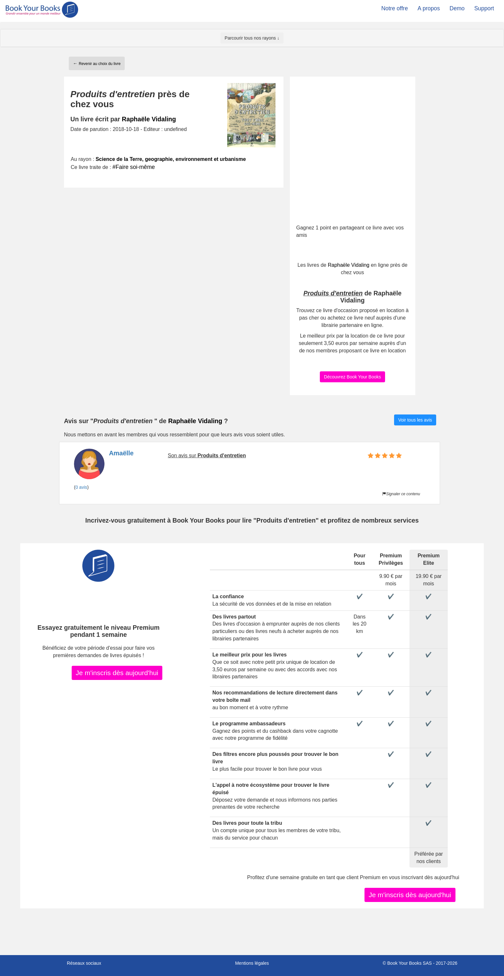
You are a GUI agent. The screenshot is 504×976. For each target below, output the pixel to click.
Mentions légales (252, 963)
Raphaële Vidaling (149, 119)
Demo (456, 8)
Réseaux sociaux (84, 963)
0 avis (81, 487)
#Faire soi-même (134, 167)
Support (484, 8)
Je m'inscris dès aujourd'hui (117, 672)
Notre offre (394, 8)
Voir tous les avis (415, 420)
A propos (429, 8)
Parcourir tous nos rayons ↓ (252, 38)
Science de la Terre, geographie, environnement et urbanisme (170, 159)
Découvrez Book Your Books (352, 376)
